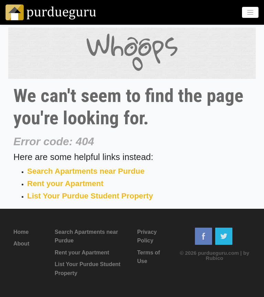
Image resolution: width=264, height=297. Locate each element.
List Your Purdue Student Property (90, 196)
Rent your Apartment (65, 183)
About (21, 244)
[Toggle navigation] (250, 12)
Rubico (214, 258)
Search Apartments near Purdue (85, 171)
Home (21, 232)
